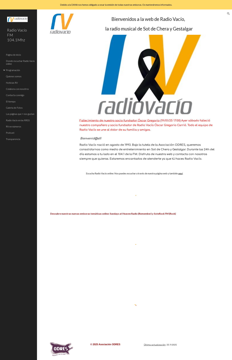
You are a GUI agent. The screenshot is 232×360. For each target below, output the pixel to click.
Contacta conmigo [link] (15, 95)
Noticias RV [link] (12, 82)
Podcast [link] (10, 132)
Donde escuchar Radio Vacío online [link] (20, 62)
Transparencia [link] (13, 139)
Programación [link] (13, 70)
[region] (116, 4)
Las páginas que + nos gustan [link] (20, 113)
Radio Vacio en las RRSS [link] (18, 120)
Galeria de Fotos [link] (14, 107)
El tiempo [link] (11, 101)
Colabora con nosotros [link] (17, 88)
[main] (149, 24)
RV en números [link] (13, 126)
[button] (228, 13)
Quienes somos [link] (13, 76)
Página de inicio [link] (13, 54)
